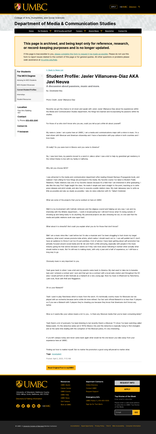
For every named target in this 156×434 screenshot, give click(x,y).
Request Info (127, 383)
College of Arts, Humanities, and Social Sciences (39, 18)
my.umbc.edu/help (49, 60)
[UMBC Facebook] (18, 406)
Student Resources (24, 99)
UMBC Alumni (65, 385)
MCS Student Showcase (26, 85)
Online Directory (92, 385)
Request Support (92, 391)
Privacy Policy (99, 426)
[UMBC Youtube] (33, 406)
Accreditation (75, 426)
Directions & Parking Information (29, 399)
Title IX (108, 426)
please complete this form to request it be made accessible (81, 54)
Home (31, 31)
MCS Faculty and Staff (63, 31)
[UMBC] (31, 7)
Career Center (66, 388)
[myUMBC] (123, 6)
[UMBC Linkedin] (38, 406)
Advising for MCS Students (26, 80)
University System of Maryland (33, 426)
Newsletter (109, 31)
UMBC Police (90, 401)
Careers (79, 31)
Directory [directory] (133, 7)
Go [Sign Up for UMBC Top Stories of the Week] (136, 412)
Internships (21, 94)
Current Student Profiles (26, 90)
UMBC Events (65, 391)
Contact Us (122, 31)
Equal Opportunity (87, 426)
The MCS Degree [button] (26, 76)
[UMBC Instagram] (28, 406)
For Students (43, 31)
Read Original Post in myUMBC (61, 368)
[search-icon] (139, 6)
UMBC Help (65, 395)
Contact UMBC (91, 388)
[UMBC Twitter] (23, 406)
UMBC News (65, 398)
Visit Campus (65, 401)
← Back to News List (54, 70)
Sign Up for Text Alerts (94, 404)
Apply (113, 7)
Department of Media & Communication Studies (65, 23)
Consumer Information (133, 426)
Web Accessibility (118, 426)
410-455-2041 (32, 120)
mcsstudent (56, 354)
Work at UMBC (66, 405)
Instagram (23, 132)
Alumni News (94, 31)
